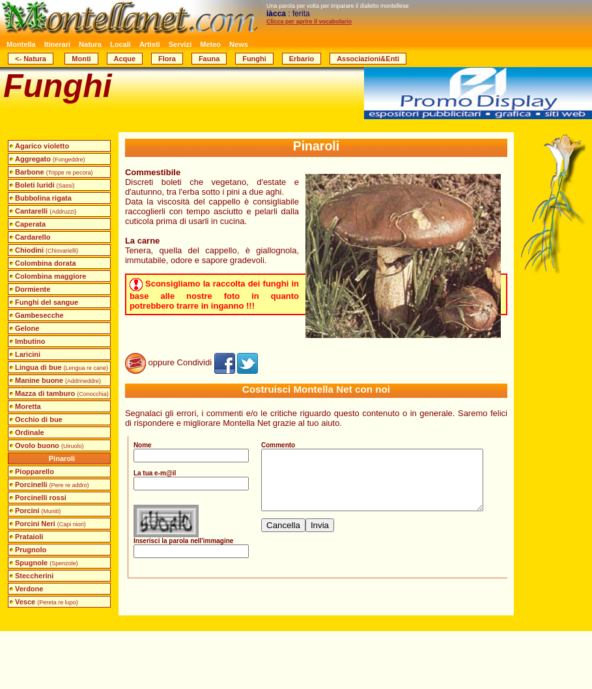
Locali (120, 44)
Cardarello (32, 237)
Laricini (27, 354)
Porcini (38, 510)
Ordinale (29, 432)
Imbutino (30, 341)
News (238, 44)
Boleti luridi (45, 185)
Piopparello (34, 471)
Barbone (53, 172)
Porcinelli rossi (40, 497)
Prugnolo (30, 550)
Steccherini (34, 576)
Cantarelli (45, 211)
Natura (90, 44)
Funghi (254, 59)
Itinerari (57, 44)
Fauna (209, 59)
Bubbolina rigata (43, 198)
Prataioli (29, 537)
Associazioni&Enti (368, 59)
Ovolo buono (49, 445)
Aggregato (50, 159)
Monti (81, 59)
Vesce (46, 602)
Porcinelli (52, 484)
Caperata (30, 224)
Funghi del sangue (46, 302)
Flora (167, 59)
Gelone (27, 328)
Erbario (302, 59)
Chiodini (46, 250)
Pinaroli (62, 458)
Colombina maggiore (50, 276)
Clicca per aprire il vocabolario (309, 21)
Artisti (149, 44)
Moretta (28, 406)
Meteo (210, 44)
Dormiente (32, 289)
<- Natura (30, 59)
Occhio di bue (39, 419)
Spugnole (46, 563)
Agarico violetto (42, 146)
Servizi (180, 44)
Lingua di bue (61, 367)
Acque (125, 59)
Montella (21, 44)
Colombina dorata (45, 263)
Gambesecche (39, 315)
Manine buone (58, 380)
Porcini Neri (50, 523)
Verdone (29, 589)
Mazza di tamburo (62, 393)
